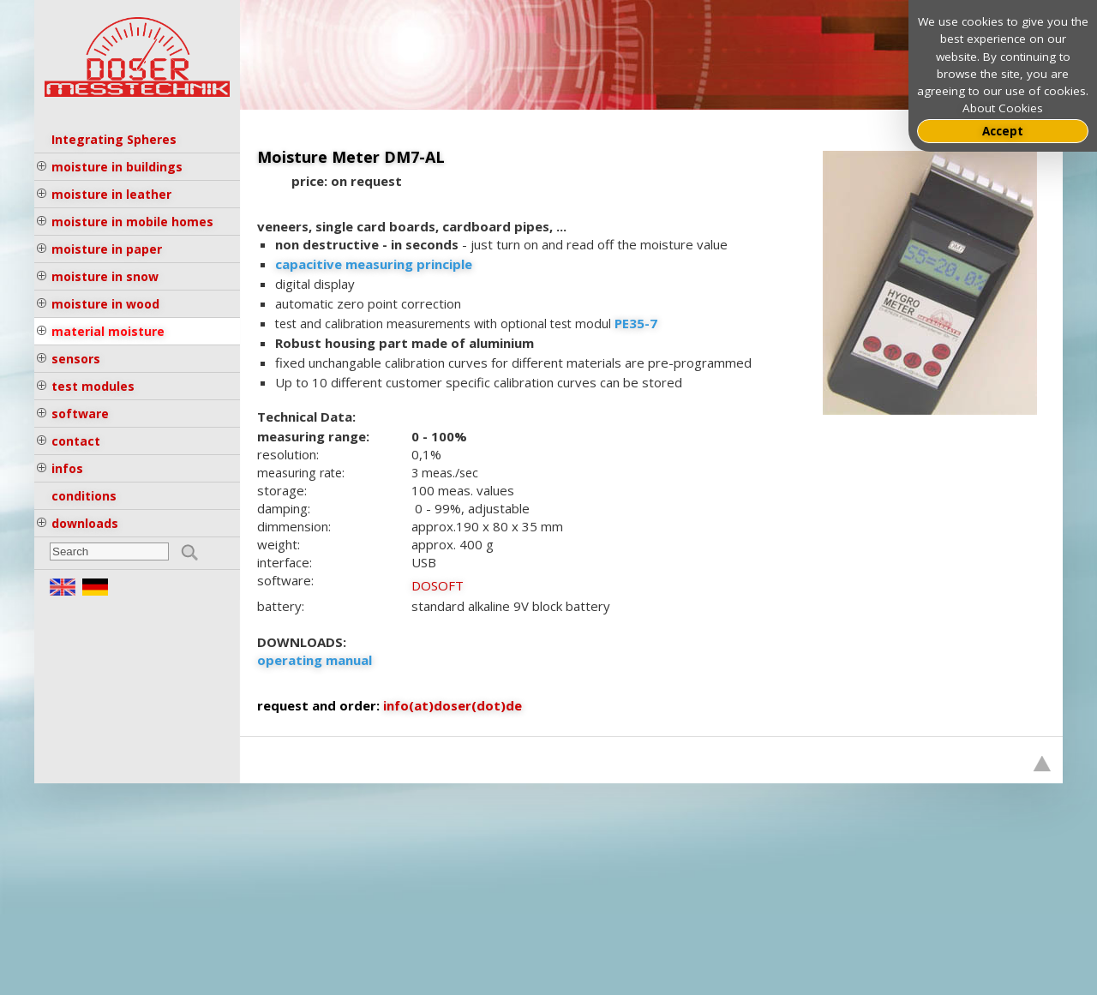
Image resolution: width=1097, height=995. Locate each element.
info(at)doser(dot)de (452, 705)
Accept (1002, 131)
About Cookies (1002, 108)
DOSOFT (437, 585)
